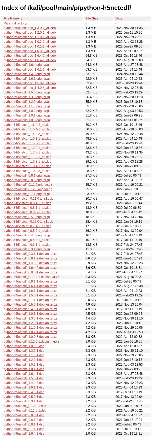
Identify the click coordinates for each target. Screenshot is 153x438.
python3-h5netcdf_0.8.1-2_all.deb (27, 203)
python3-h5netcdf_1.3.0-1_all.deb (27, 152)
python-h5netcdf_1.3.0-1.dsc (24, 350)
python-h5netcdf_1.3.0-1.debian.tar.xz (30, 318)
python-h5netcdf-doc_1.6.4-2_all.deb (30, 55)
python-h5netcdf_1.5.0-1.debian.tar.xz (30, 295)
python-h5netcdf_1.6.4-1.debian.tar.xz (30, 286)
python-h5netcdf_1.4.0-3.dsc (24, 383)
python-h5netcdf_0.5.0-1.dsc (24, 396)
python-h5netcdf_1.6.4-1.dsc (24, 373)
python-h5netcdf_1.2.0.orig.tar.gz (27, 101)
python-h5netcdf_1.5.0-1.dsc (24, 378)
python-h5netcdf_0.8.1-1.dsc (24, 424)
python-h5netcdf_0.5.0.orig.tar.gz (27, 217)
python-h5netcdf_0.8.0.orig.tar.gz (27, 180)
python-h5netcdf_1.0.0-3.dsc (24, 346)
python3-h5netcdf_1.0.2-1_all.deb (27, 161)
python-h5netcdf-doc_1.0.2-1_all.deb (30, 41)
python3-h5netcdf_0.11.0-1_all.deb (28, 198)
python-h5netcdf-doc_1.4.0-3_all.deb (30, 87)
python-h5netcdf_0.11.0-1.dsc (25, 410)
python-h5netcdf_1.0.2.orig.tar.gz (27, 111)
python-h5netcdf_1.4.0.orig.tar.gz (27, 74)
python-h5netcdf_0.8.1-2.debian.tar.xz (30, 258)
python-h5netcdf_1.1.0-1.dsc (24, 355)
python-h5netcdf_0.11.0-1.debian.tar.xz (31, 277)
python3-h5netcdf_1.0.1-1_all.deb (27, 166)
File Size (91, 18)
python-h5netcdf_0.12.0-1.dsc (25, 406)
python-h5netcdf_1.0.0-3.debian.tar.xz (30, 336)
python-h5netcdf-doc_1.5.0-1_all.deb (30, 83)
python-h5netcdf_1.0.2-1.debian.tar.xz (30, 332)
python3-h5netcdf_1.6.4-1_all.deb (27, 129)
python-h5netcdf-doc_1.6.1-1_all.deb (30, 69)
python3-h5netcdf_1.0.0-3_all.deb (27, 171)
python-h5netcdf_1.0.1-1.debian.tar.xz (30, 313)
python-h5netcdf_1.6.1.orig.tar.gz (27, 78)
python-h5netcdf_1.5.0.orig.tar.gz (27, 92)
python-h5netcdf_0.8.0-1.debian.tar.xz (30, 272)
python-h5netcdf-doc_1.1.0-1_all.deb (30, 37)
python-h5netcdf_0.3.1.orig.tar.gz (27, 249)
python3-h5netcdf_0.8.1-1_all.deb (27, 207)
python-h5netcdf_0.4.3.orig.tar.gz (27, 235)
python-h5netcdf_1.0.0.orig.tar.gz (27, 120)
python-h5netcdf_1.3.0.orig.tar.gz (27, 97)
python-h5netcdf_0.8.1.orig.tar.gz (27, 175)
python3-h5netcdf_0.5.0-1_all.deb (27, 230)
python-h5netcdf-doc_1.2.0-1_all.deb (30, 32)
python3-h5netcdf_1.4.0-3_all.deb (27, 134)
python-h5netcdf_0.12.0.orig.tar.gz (28, 189)
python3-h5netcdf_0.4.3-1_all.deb (27, 240)
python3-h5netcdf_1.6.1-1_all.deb (27, 138)
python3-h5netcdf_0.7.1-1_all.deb (27, 226)
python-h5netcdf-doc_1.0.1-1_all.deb (30, 46)
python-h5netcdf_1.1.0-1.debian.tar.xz (30, 327)
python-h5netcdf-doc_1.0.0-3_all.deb (30, 51)
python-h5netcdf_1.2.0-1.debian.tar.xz (30, 323)
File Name (11, 18)
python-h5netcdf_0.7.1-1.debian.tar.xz (30, 300)
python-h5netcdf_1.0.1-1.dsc (24, 369)
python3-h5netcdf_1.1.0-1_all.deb (27, 157)
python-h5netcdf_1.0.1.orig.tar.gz (27, 115)
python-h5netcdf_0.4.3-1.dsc (24, 392)
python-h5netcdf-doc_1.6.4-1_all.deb (30, 60)
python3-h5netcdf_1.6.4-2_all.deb (27, 124)
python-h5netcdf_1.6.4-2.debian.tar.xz (30, 267)
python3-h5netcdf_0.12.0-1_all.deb (28, 221)
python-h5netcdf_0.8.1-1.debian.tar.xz (30, 281)
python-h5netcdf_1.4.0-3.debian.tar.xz (30, 263)
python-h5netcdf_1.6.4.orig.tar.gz (27, 64)
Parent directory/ (15, 23)
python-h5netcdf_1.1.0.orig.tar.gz (27, 106)
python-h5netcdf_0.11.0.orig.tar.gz (28, 184)
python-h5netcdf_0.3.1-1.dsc (24, 401)
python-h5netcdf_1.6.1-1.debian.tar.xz (30, 290)
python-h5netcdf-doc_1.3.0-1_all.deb (30, 28)
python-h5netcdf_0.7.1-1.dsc (24, 429)
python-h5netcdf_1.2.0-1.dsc (24, 359)
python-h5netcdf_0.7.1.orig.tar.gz (27, 194)
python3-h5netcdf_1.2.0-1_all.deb (27, 148)
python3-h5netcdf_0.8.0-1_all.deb (27, 212)
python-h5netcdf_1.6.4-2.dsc (24, 433)
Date (118, 18)
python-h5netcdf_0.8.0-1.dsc (24, 415)
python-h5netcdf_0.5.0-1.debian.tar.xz (30, 304)
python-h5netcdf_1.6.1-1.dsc (24, 387)
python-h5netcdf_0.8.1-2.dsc (24, 419)
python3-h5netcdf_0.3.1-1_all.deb (27, 244)
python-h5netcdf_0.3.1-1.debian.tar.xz (30, 253)
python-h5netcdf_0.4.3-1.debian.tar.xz (30, 309)
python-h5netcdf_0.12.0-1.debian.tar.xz (31, 341)
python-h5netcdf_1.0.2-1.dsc (24, 364)
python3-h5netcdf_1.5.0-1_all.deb (27, 143)
